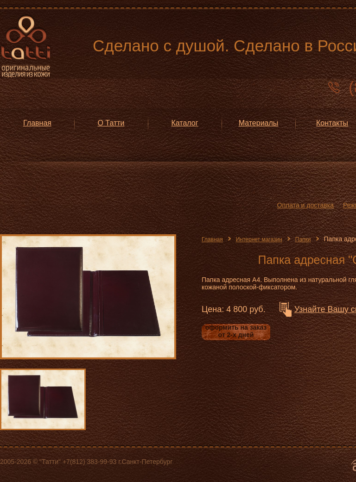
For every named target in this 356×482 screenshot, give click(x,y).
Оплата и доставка (305, 205)
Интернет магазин (259, 239)
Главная (212, 239)
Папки (303, 239)
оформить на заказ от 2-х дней (236, 331)
